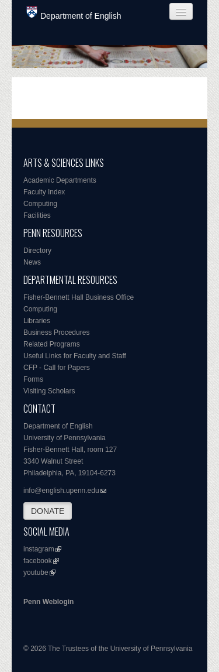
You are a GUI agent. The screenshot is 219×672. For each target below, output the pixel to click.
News (32, 262)
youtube (35, 572)
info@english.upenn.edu (61, 490)
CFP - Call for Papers (56, 368)
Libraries (36, 321)
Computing (40, 204)
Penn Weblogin (48, 602)
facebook (37, 561)
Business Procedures (56, 332)
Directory (37, 250)
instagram (38, 549)
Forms (33, 379)
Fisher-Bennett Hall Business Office (78, 297)
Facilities (37, 215)
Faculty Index (44, 192)
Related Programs (51, 344)
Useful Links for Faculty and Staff (74, 356)
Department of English (73, 13)
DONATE (47, 511)
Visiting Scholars (49, 391)
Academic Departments (59, 180)
